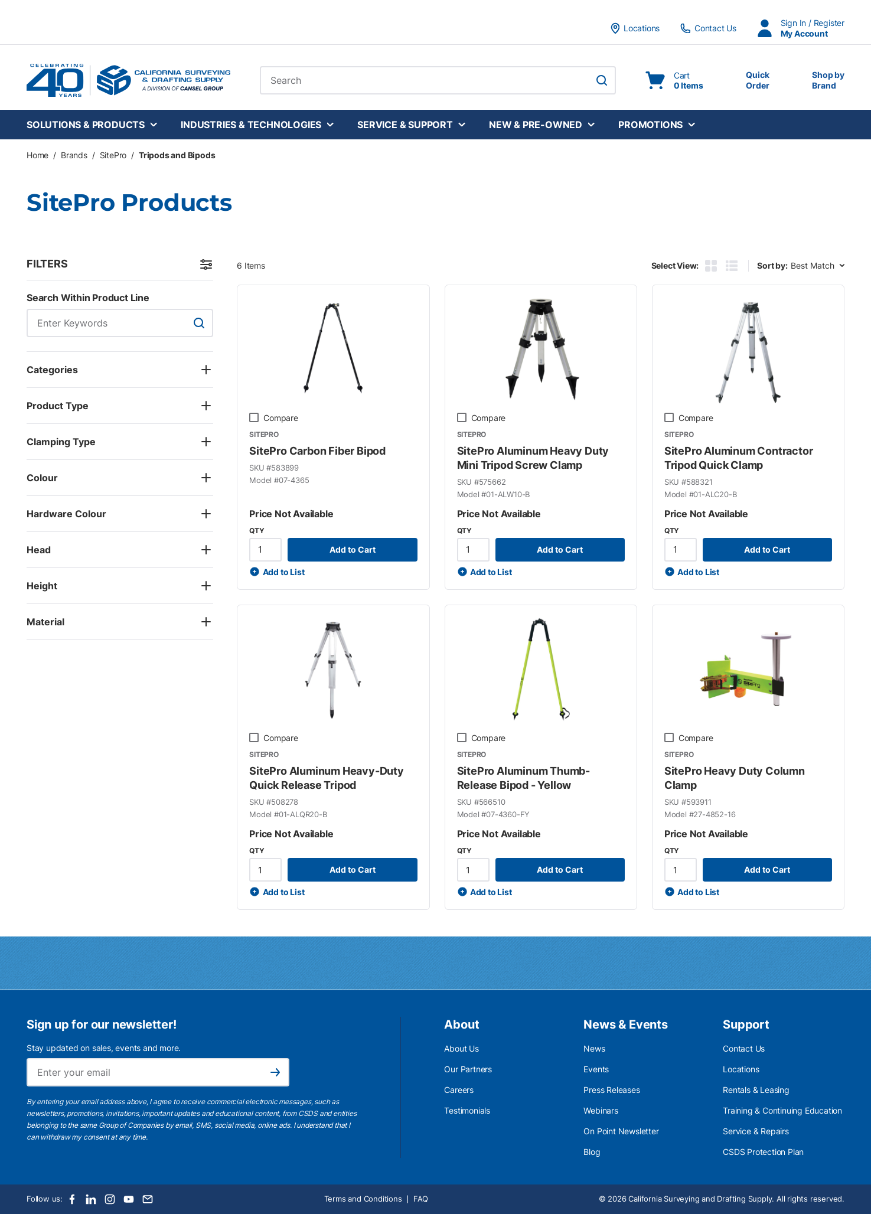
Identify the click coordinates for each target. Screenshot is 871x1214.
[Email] (148, 1199)
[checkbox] (254, 417)
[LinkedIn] (91, 1199)
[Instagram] (110, 1199)
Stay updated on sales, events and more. (104, 1048)
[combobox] (438, 80)
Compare (280, 418)
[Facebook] (72, 1199)
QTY (256, 530)
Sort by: (772, 265)
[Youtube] (129, 1199)
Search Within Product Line (88, 298)
